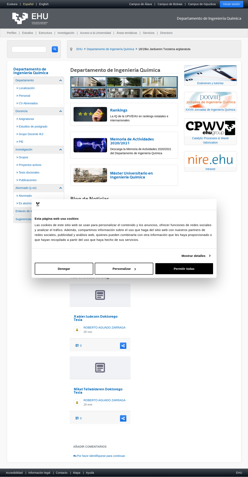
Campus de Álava (140, 4)
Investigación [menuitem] (66, 32)
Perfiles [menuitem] (12, 32)
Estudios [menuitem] (27, 32)
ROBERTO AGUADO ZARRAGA (105, 327)
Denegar (64, 268)
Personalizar (124, 268)
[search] (29, 49)
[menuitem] (12, 4)
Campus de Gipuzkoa (202, 4)
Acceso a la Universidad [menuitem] (95, 32)
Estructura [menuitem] (45, 32)
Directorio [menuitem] (166, 32)
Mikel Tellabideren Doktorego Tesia (98, 390)
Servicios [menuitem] (149, 32)
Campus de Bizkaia (170, 4)
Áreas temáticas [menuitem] (127, 32)
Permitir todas (184, 268)
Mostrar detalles (193, 255)
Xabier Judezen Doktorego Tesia (96, 318)
